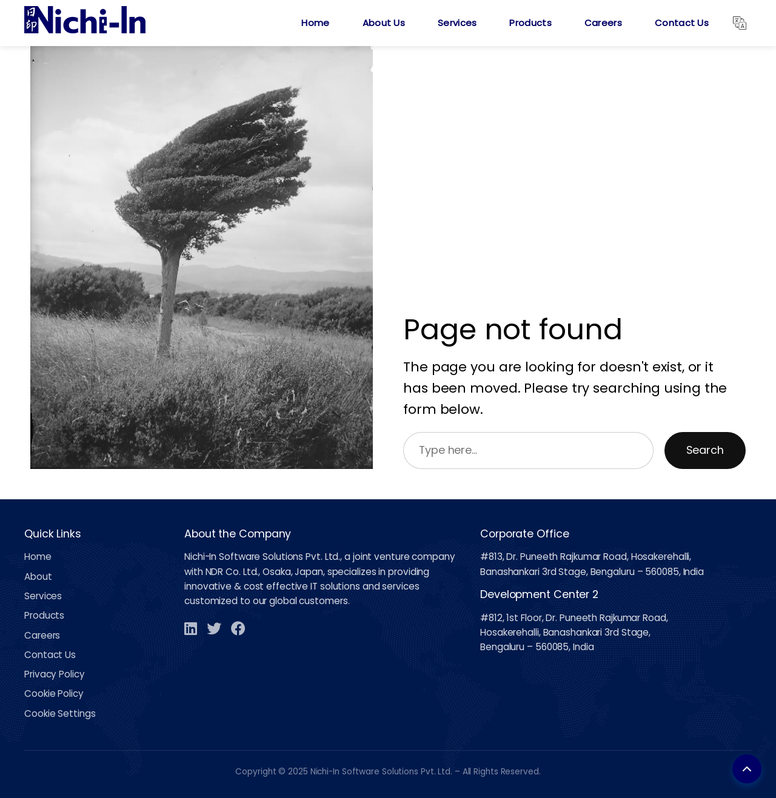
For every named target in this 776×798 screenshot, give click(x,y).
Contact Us (682, 22)
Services (457, 22)
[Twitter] (214, 628)
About (38, 576)
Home (315, 22)
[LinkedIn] (190, 628)
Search (705, 449)
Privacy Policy (54, 674)
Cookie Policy (54, 693)
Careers (603, 22)
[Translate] (740, 23)
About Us (384, 22)
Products (530, 22)
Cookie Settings (60, 713)
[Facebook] (238, 628)
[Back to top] (746, 768)
